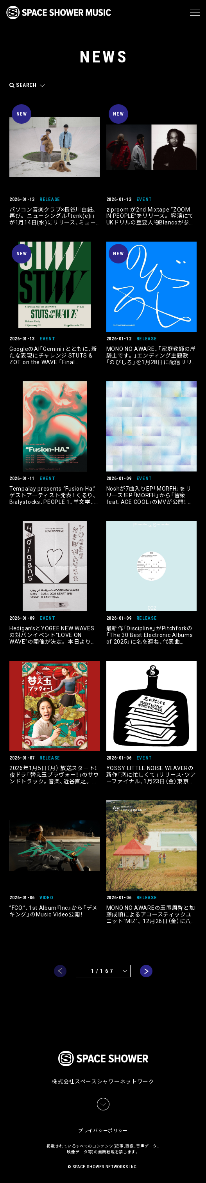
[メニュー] (195, 12)
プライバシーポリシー (103, 1130)
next (146, 971)
